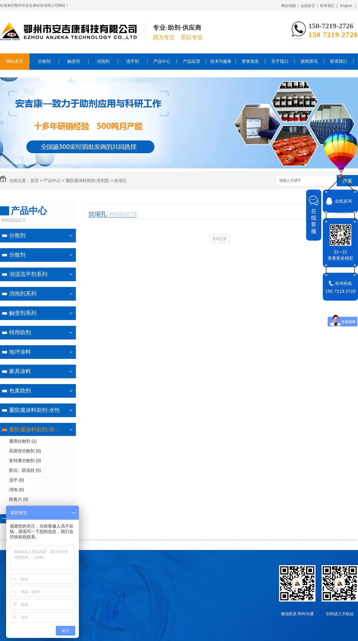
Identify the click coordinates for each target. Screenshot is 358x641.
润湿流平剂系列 (28, 274)
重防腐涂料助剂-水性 (34, 410)
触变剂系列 (22, 313)
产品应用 (191, 61)
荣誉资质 (250, 61)
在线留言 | (309, 6)
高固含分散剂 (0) (25, 450)
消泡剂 (103, 61)
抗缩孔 (120, 180)
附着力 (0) (18, 499)
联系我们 (338, 61)
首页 (34, 180)
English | (348, 6)
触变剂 (73, 61)
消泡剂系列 (22, 294)
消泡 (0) (16, 489)
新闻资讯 (309, 61)
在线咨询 (343, 201)
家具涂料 (20, 371)
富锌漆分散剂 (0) (25, 460)
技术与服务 (220, 61)
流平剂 (132, 61)
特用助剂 (20, 332)
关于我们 (279, 61)
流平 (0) (16, 479)
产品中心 (162, 61)
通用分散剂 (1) (23, 441)
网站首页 (14, 61)
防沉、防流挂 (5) (25, 470)
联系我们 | (329, 6)
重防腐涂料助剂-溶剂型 (88, 180)
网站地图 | (290, 6)
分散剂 (44, 61)
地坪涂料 (20, 352)
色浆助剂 (20, 391)
